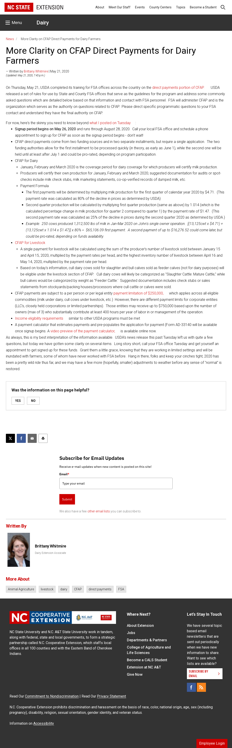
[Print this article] (43, 438)
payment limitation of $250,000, (139, 293)
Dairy (42, 22)
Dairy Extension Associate (50, 553)
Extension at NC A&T (144, 667)
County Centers (160, 7)
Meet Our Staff (119, 7)
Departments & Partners (147, 640)
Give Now (135, 674)
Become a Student (203, 7)
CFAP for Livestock (30, 243)
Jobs (131, 633)
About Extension (140, 625)
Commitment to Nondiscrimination (52, 696)
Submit (67, 499)
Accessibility (43, 723)
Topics (180, 7)
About (99, 7)
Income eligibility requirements (39, 318)
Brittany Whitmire (36, 71)
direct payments (100, 589)
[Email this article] (32, 438)
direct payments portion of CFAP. (178, 87)
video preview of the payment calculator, (83, 331)
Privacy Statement (111, 696)
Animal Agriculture (21, 589)
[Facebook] (191, 687)
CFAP (78, 589)
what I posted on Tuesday (110, 123)
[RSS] (201, 687)
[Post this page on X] (10, 438)
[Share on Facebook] (21, 438)
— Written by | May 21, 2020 (37, 71)
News (10, 39)
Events (140, 7)
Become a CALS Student (147, 660)
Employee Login (212, 743)
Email (64, 474)
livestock (47, 589)
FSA (121, 589)
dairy (63, 589)
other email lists (98, 511)
